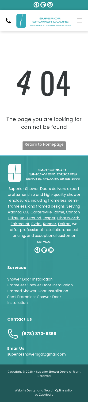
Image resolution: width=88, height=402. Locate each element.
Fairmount (20, 224)
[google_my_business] (50, 5)
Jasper (49, 218)
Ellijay (13, 218)
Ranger (49, 224)
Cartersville (41, 212)
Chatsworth (68, 218)
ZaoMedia (46, 395)
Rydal (36, 224)
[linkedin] (43, 5)
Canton (73, 212)
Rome (59, 212)
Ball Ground (30, 218)
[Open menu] (80, 20)
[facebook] (36, 5)
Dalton (64, 224)
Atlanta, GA (18, 212)
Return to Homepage (44, 144)
